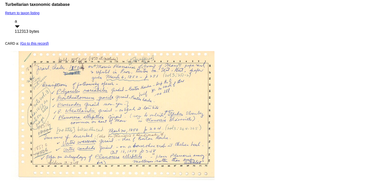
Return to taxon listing (22, 13)
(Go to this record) (34, 43)
